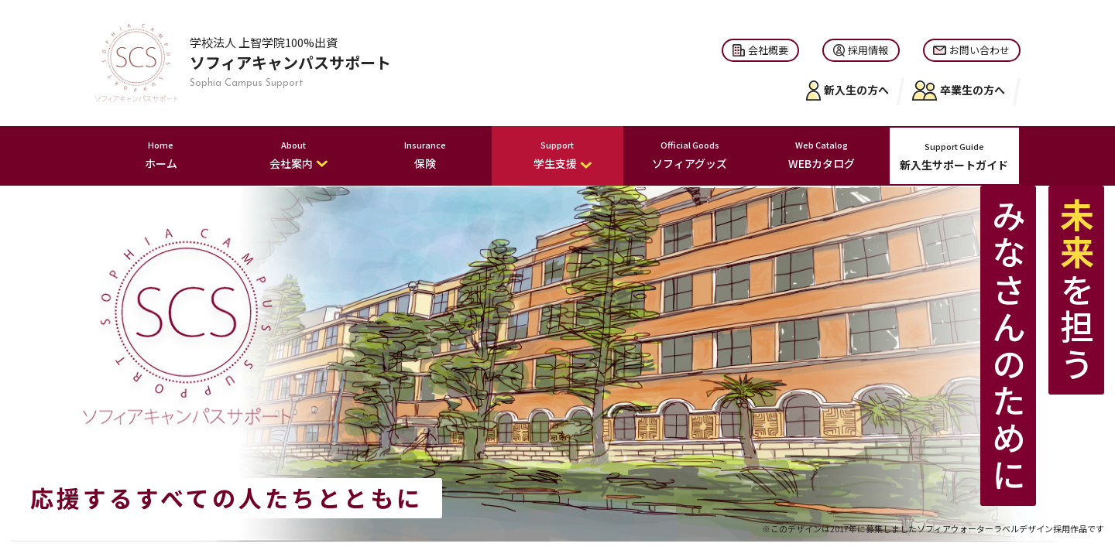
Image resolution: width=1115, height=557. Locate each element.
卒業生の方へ (958, 90)
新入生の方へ (848, 90)
